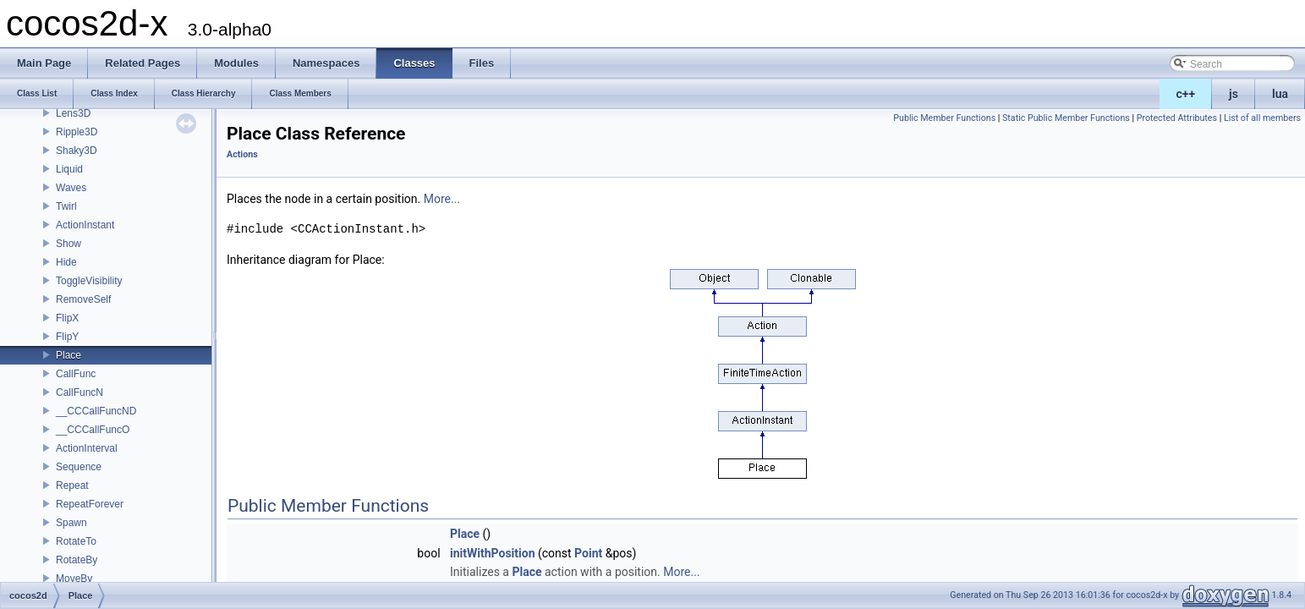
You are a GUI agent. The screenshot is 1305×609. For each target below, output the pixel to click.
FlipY (67, 337)
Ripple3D (76, 132)
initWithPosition (492, 553)
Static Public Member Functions (1066, 117)
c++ (1186, 94)
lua (1280, 94)
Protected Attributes (1177, 117)
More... (442, 199)
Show (68, 244)
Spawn (71, 523)
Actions (242, 154)
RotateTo (76, 541)
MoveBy (74, 578)
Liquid (69, 169)
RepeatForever (89, 504)
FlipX (67, 318)
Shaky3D (76, 150)
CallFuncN (79, 392)
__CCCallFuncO (92, 430)
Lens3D (73, 113)
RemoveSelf (83, 299)
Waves (71, 188)
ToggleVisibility (89, 281)
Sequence (78, 467)
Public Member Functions (944, 117)
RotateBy (76, 560)
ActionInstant (85, 225)
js (1233, 94)
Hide (66, 262)
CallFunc (76, 374)
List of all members (1262, 117)
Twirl (66, 206)
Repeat (72, 485)
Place (68, 355)
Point (588, 553)
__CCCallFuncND (96, 411)
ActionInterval (87, 448)
